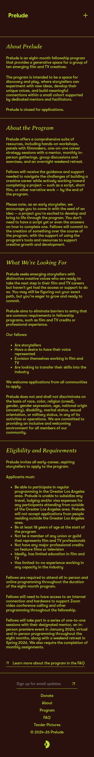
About (47, 703)
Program (47, 710)
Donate (47, 696)
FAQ (47, 717)
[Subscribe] (73, 683)
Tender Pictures (47, 725)
